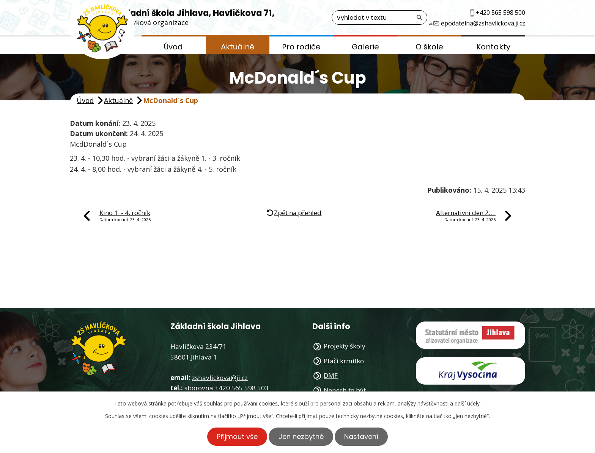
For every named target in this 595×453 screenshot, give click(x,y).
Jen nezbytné (301, 436)
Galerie (365, 46)
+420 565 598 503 (242, 387)
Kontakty (493, 46)
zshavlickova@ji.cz (220, 377)
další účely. (468, 403)
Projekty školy (344, 346)
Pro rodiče (301, 46)
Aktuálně (237, 46)
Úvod (173, 46)
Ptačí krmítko (344, 360)
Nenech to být (345, 390)
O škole (429, 46)
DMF (331, 375)
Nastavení (363, 436)
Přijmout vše (236, 436)
